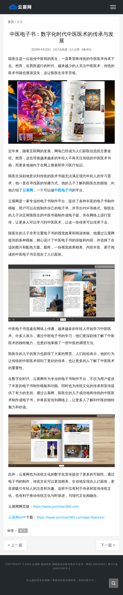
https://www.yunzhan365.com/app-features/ (71, 517)
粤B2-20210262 (95, 564)
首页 (11, 22)
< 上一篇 (15, 545)
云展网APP (17, 517)
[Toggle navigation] (113, 7)
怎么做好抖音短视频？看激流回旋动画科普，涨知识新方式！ (61, 581)
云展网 (27, 190)
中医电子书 (63, 190)
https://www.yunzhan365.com (56, 506)
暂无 (23, 530)
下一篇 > (108, 545)
